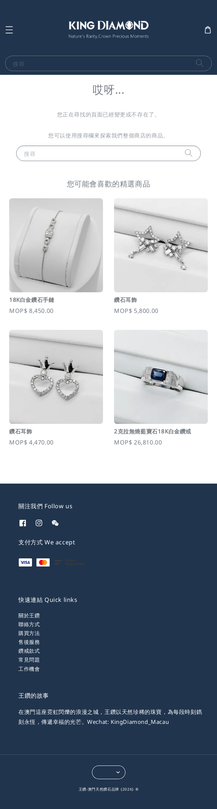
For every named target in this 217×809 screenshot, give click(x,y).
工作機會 (29, 668)
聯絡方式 (29, 624)
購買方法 (29, 633)
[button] (9, 30)
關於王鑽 (29, 615)
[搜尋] (199, 63)
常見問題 (29, 659)
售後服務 (29, 641)
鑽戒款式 (29, 650)
